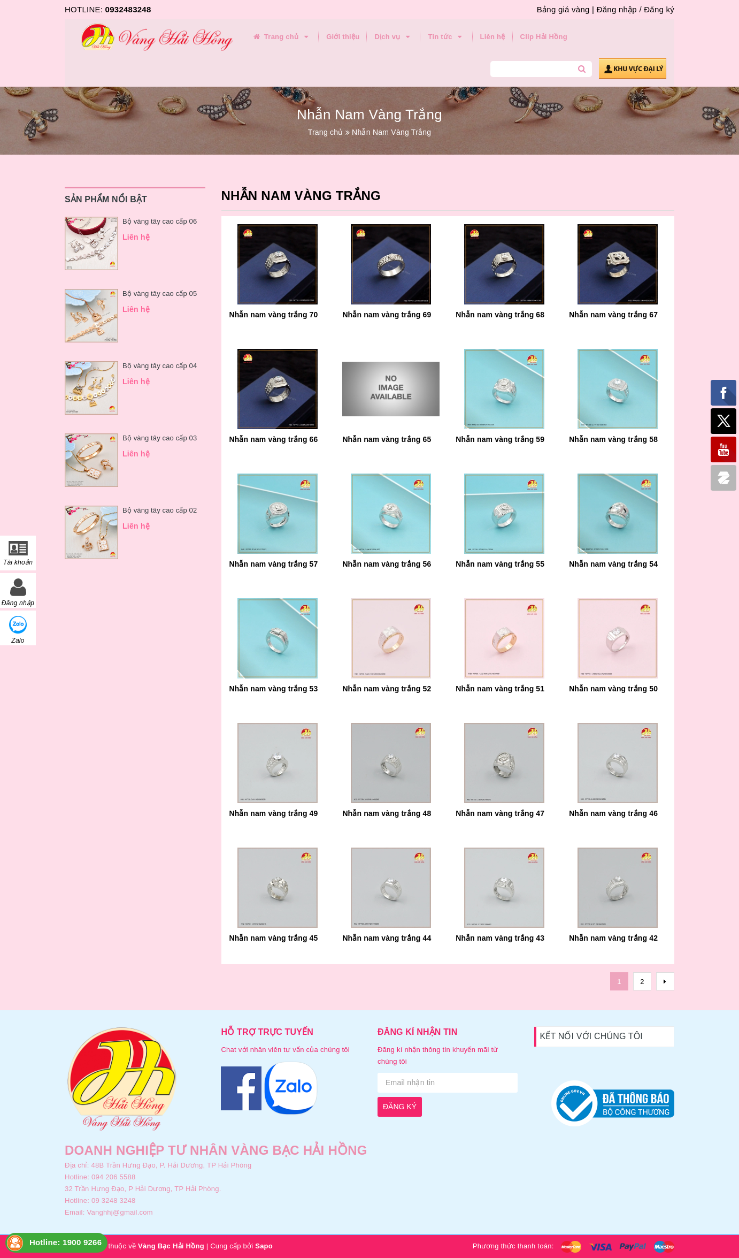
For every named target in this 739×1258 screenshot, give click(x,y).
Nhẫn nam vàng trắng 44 (386, 938)
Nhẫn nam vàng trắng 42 (613, 938)
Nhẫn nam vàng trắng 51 (500, 688)
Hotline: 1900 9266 (65, 1242)
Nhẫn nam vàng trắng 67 (613, 314)
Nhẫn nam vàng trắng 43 (500, 938)
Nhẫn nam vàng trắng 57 (273, 564)
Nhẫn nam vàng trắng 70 (273, 314)
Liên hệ (492, 37)
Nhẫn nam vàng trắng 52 (386, 688)
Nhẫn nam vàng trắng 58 (613, 439)
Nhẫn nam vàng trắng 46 (613, 813)
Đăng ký (659, 9)
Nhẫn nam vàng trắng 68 (500, 314)
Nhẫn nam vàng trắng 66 (273, 439)
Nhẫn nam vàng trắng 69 (386, 314)
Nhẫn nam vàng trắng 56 (386, 564)
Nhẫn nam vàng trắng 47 (500, 813)
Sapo (264, 1246)
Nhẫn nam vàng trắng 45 (273, 938)
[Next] (665, 981)
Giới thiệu (342, 37)
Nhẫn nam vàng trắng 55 (500, 564)
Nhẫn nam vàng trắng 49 (273, 813)
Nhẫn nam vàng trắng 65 (386, 439)
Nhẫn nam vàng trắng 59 (500, 439)
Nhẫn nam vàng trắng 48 (386, 813)
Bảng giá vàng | (565, 9)
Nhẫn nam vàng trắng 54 (613, 564)
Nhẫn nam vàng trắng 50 (613, 688)
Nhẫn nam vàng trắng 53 (273, 688)
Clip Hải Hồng (543, 37)
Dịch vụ (393, 37)
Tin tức (446, 37)
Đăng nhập (617, 9)
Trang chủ (281, 37)
